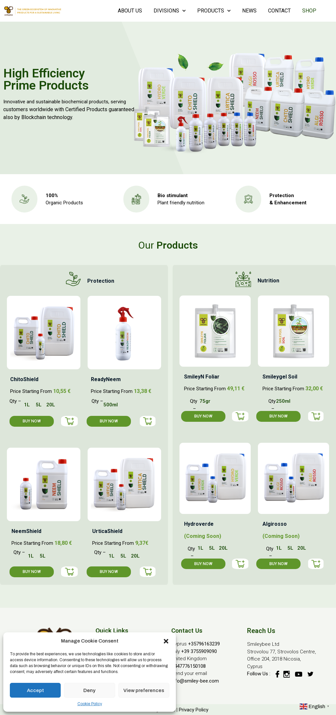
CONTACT (279, 11)
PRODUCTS (214, 11)
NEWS (249, 11)
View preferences (143, 690)
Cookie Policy (89, 704)
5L (39, 405)
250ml (283, 401)
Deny (89, 690)
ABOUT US (130, 11)
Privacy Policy (193, 710)
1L (27, 405)
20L (50, 405)
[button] (166, 641)
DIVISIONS (170, 11)
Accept (35, 690)
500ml (110, 405)
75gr (205, 401)
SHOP (309, 11)
